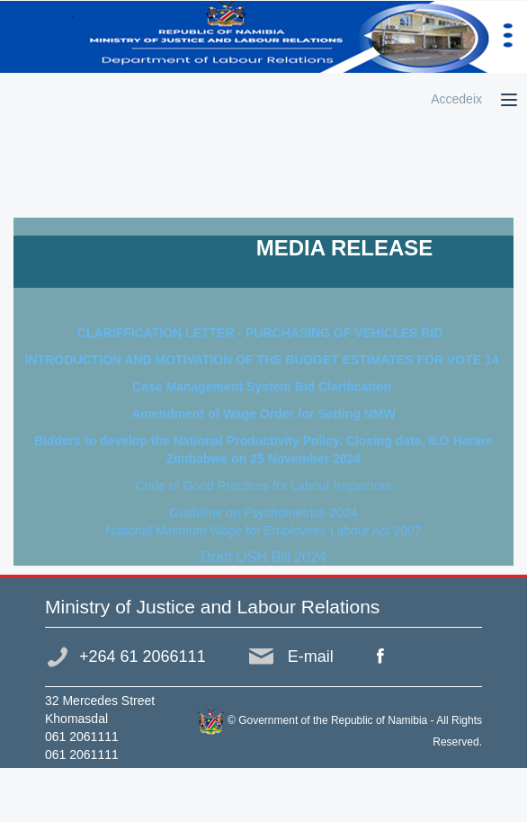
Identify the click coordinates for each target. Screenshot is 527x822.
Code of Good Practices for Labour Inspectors (264, 485)
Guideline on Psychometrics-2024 (263, 512)
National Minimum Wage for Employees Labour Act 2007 (263, 530)
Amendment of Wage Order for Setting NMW (263, 414)
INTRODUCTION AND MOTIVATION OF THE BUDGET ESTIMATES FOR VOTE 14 (264, 360)
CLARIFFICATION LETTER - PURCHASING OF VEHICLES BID (263, 333)
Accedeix (456, 99)
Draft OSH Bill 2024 (263, 557)
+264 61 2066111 (142, 657)
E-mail (311, 657)
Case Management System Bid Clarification (263, 387)
